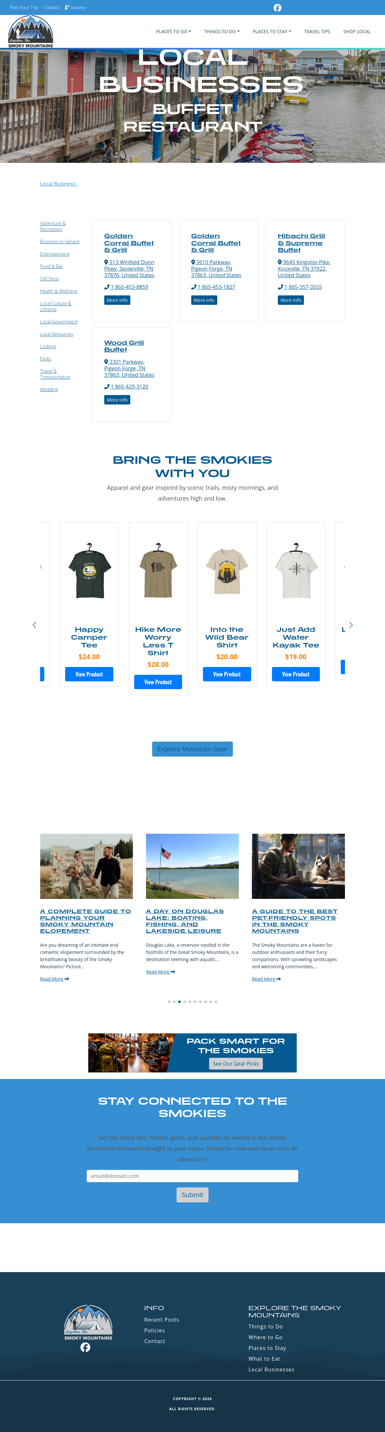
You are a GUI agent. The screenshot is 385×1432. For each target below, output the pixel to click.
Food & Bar (51, 266)
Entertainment (54, 254)
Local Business (59, 183)
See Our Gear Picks (236, 1063)
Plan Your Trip (24, 7)
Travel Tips (317, 31)
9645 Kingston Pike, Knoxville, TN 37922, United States (304, 269)
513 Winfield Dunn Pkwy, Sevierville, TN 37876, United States (129, 269)
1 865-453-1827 (213, 287)
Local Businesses (271, 1369)
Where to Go (266, 1337)
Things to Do (266, 1326)
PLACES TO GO (171, 31)
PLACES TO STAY (270, 31)
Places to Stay (267, 1348)
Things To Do (220, 31)
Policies (154, 1330)
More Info (117, 300)
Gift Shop (49, 279)
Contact (52, 7)
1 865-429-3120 (126, 386)
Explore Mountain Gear (192, 748)
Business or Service (59, 241)
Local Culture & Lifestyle (55, 306)
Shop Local (357, 31)
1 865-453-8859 (126, 287)
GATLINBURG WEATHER (192, 1247)
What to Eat (264, 1358)
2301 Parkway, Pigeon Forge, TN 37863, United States (129, 368)
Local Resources (56, 334)
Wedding (49, 389)
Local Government (59, 322)
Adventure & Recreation (53, 226)
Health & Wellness (58, 291)
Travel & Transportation (55, 374)
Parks (45, 359)
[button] (351, 625)
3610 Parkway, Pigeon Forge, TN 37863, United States (216, 269)
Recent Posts (161, 1319)
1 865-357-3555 (300, 287)
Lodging (48, 346)
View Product (89, 674)
